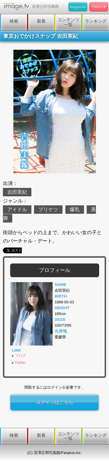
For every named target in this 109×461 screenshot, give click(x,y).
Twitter (20, 362)
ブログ (20, 355)
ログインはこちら (54, 402)
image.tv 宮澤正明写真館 (32, 6)
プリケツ (48, 209)
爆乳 (75, 209)
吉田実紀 (17, 192)
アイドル (17, 209)
